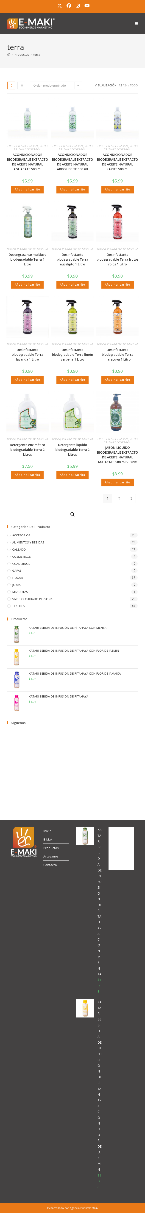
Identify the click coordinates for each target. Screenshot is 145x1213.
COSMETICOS (21, 556)
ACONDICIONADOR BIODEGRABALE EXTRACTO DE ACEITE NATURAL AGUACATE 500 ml (27, 161)
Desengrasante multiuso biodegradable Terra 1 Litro (27, 259)
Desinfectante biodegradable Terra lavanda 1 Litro (27, 354)
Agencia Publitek (80, 1208)
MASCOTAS (20, 592)
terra (36, 54)
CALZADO (19, 549)
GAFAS (17, 570)
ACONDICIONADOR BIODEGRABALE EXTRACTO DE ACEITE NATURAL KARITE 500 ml (117, 161)
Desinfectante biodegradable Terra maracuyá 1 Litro (117, 354)
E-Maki (48, 839)
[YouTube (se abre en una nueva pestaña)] (86, 5)
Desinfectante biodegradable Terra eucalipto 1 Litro (72, 259)
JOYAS (16, 585)
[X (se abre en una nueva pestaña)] (59, 5)
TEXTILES (18, 606)
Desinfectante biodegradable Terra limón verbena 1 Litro (72, 354)
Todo (134, 85)
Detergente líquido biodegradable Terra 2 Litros (73, 450)
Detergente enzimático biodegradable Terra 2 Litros (27, 450)
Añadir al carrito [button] (27, 189)
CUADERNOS (21, 564)
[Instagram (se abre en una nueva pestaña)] (77, 5)
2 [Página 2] (119, 498)
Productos (51, 848)
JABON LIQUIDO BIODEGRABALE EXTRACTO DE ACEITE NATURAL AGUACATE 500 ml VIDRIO (117, 454)
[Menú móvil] (136, 23)
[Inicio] (8, 54)
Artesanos (51, 856)
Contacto (50, 865)
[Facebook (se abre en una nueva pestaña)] (68, 5)
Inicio (47, 831)
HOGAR (11, 249)
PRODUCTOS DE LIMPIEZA (22, 146)
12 (120, 85)
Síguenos (18, 723)
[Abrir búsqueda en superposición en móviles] (72, 514)
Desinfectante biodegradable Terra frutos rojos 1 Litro (117, 259)
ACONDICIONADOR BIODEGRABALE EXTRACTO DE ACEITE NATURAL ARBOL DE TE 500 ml (72, 161)
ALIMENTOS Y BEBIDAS (28, 542)
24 (126, 85)
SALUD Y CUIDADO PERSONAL (30, 147)
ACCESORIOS (21, 535)
